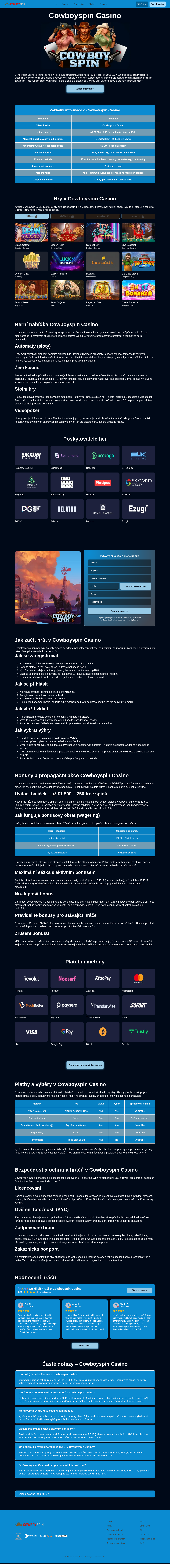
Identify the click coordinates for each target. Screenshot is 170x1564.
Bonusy (65, 4)
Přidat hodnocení (139, 1291)
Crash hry (103, 216)
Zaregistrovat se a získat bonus (85, 1066)
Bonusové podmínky (115, 1544)
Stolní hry (144, 1535)
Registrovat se (158, 4)
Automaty (138, 216)
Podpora (103, 4)
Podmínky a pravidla (115, 1540)
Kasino (143, 1522)
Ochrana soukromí (114, 1535)
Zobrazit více (85, 1347)
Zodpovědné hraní (114, 1531)
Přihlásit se (142, 4)
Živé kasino (79, 4)
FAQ (142, 1544)
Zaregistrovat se (85, 88)
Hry (55, 4)
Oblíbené (31, 216)
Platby (92, 4)
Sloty (142, 1531)
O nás (109, 1522)
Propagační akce (147, 1540)
